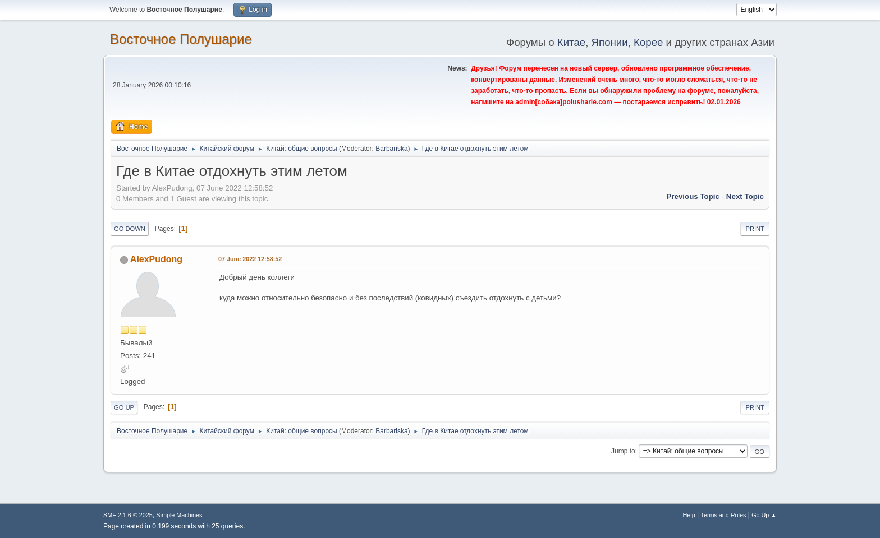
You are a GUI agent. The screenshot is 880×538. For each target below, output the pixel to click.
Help (689, 515)
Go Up (124, 407)
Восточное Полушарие (181, 39)
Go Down (129, 228)
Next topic (745, 196)
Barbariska (391, 148)
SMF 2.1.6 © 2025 (128, 515)
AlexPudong (156, 259)
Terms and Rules (723, 515)
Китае (571, 42)
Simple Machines (179, 515)
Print (754, 228)
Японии (610, 42)
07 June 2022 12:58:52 (250, 259)
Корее (648, 42)
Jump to (623, 451)
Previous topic (692, 196)
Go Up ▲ (764, 515)
